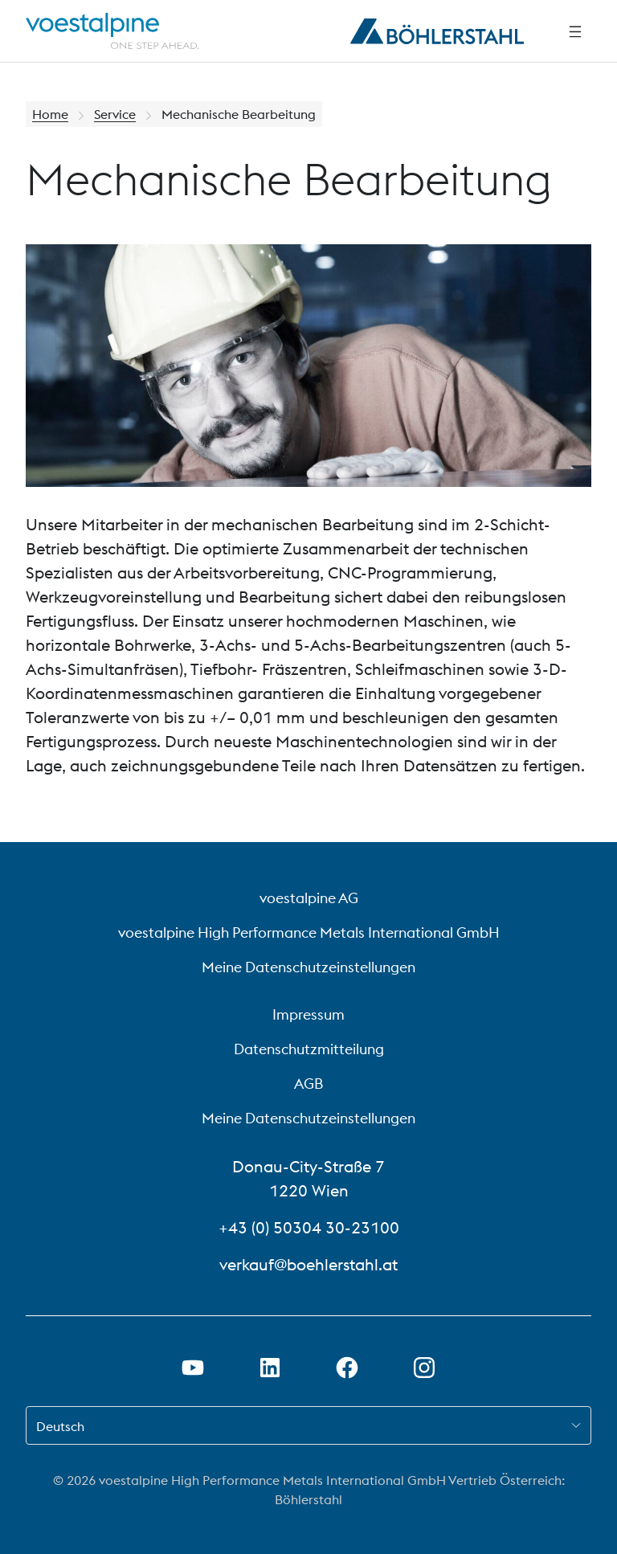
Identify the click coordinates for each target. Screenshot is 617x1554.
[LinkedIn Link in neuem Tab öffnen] (270, 1367)
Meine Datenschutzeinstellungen (308, 967)
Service (115, 114)
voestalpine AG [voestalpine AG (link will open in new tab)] (308, 898)
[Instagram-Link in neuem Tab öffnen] (424, 1367)
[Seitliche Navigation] (575, 31)
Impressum (308, 1014)
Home (50, 114)
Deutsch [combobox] (60, 1426)
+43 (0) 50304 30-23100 (309, 1227)
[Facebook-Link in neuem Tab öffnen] (347, 1367)
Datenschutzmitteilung (309, 1049)
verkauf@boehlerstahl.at (308, 1264)
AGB (308, 1083)
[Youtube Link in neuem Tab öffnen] (193, 1367)
